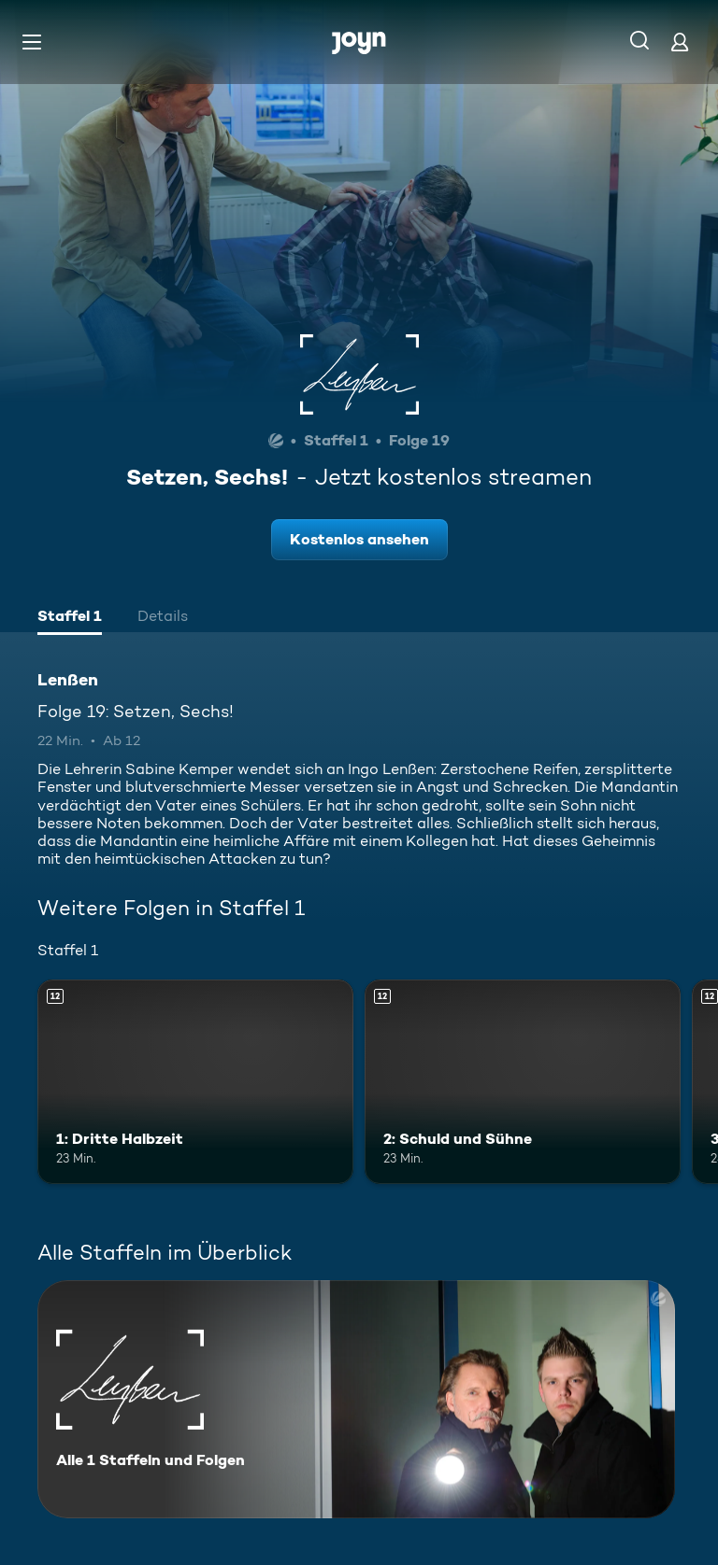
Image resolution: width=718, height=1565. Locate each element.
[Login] (680, 41)
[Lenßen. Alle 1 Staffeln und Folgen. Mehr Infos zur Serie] (356, 1399)
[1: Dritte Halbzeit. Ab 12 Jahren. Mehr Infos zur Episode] (195, 1082)
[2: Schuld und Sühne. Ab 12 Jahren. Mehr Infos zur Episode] (523, 1082)
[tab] (70, 618)
